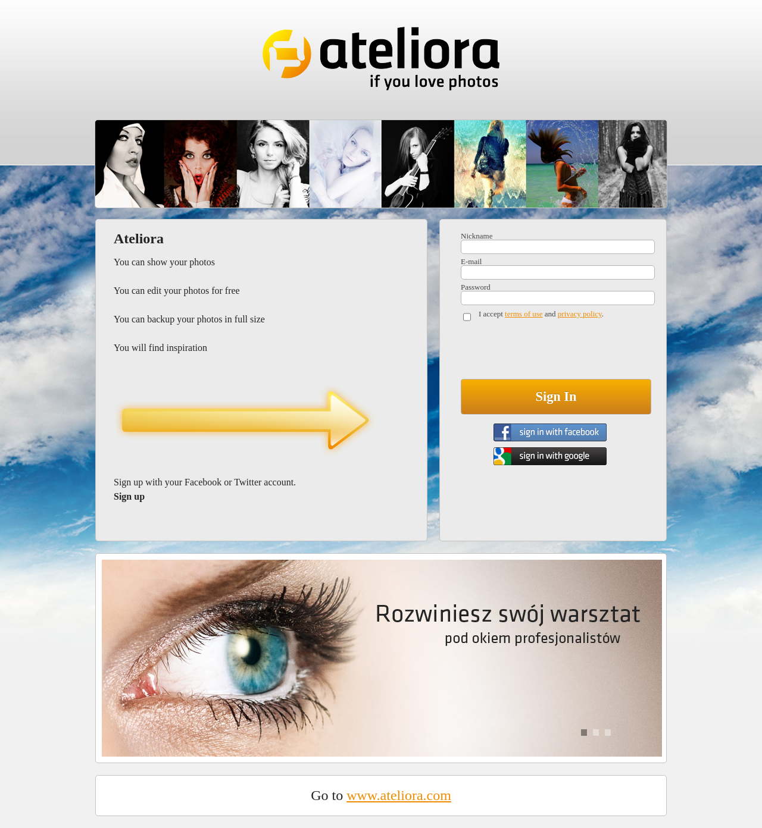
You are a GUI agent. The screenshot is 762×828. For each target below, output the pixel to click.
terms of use (524, 313)
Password (476, 287)
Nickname (476, 235)
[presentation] (551, 353)
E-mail (471, 261)
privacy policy (580, 313)
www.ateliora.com (398, 795)
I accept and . (541, 313)
